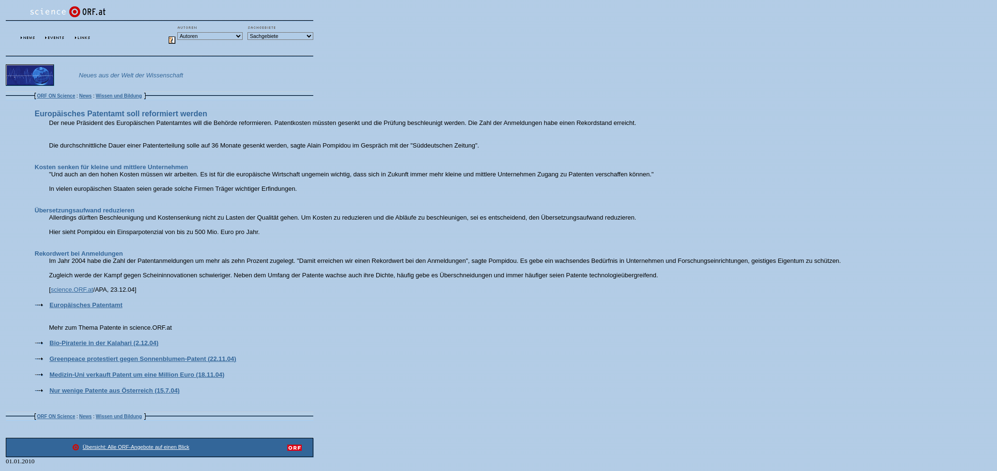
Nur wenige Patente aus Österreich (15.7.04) (114, 390)
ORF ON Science (56, 96)
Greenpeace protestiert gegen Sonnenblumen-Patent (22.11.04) (142, 358)
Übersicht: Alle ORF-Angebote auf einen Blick (136, 447)
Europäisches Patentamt (86, 305)
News (85, 96)
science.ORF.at (72, 289)
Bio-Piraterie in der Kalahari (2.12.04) (104, 343)
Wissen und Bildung (119, 96)
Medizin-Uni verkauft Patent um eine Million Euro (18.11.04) (136, 374)
